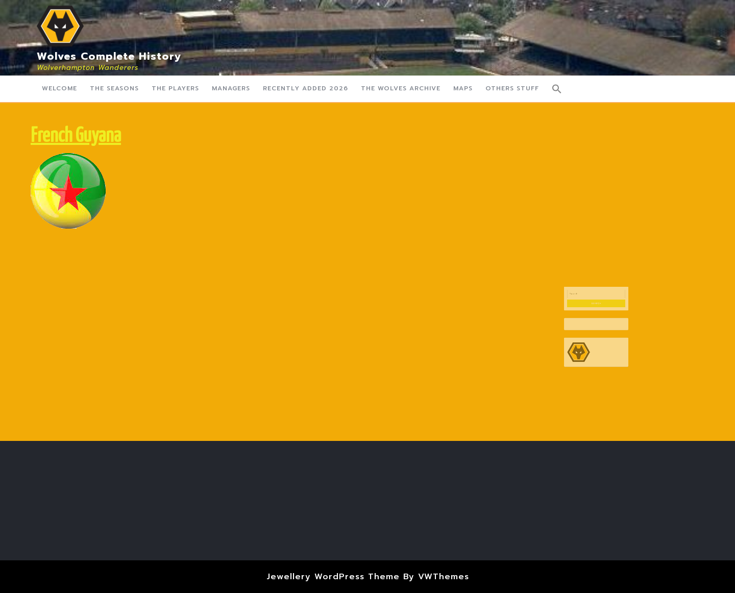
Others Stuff (512, 88)
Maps (463, 88)
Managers (231, 88)
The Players (175, 88)
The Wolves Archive (400, 88)
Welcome (59, 88)
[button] (557, 89)
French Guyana (76, 136)
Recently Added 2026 (305, 88)
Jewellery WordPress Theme (333, 577)
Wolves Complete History (109, 56)
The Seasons (114, 88)
